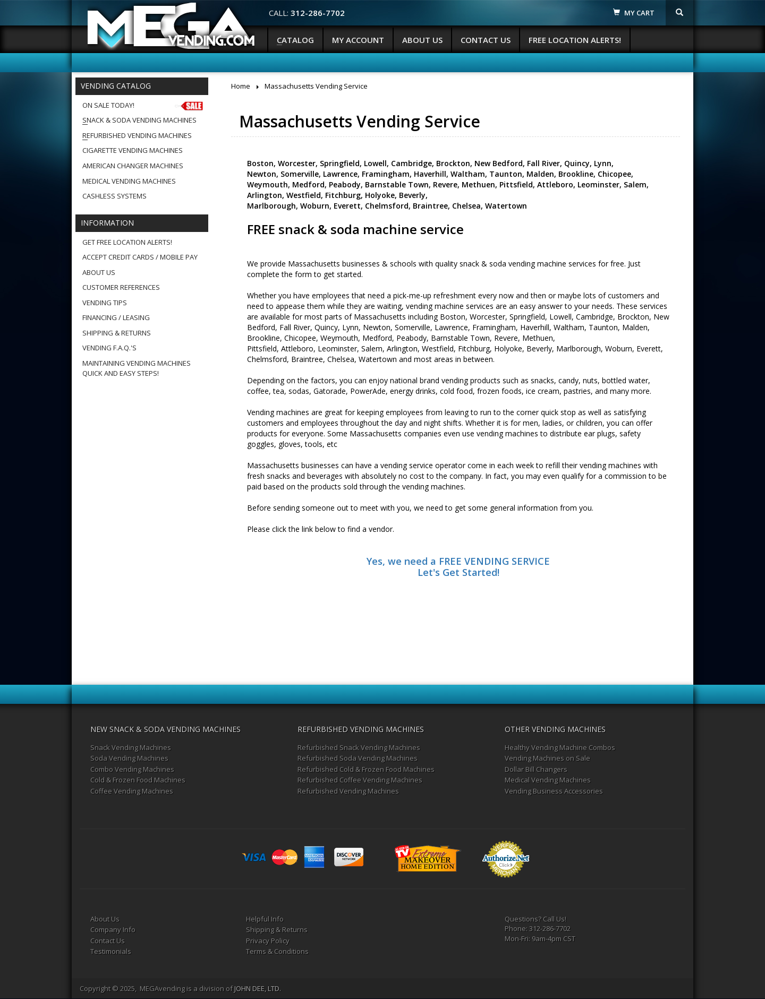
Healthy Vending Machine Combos (560, 747)
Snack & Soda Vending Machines (139, 120)
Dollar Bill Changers (536, 769)
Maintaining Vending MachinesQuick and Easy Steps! (136, 368)
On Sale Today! (143, 105)
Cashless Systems (114, 196)
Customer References (121, 287)
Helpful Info (265, 919)
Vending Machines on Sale (547, 758)
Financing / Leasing (116, 317)
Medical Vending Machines (129, 181)
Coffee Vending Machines (131, 791)
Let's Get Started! (458, 572)
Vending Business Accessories (554, 791)
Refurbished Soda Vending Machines (358, 758)
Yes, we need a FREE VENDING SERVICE (458, 561)
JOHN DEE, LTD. (257, 988)
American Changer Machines (132, 165)
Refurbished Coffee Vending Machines (360, 780)
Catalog (295, 40)
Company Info (112, 929)
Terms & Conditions (277, 951)
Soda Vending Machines (129, 758)
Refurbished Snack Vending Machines (359, 747)
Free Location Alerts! (575, 40)
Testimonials (110, 951)
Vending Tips (104, 302)
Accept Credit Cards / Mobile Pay (140, 257)
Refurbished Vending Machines (137, 135)
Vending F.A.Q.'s (109, 347)
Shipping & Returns (116, 333)
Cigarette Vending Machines (132, 150)
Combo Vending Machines (132, 769)
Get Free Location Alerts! (127, 242)
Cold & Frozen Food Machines (137, 780)
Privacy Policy (268, 940)
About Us (422, 40)
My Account (358, 40)
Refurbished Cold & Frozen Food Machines (366, 769)
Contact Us (486, 40)
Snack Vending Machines (130, 747)
